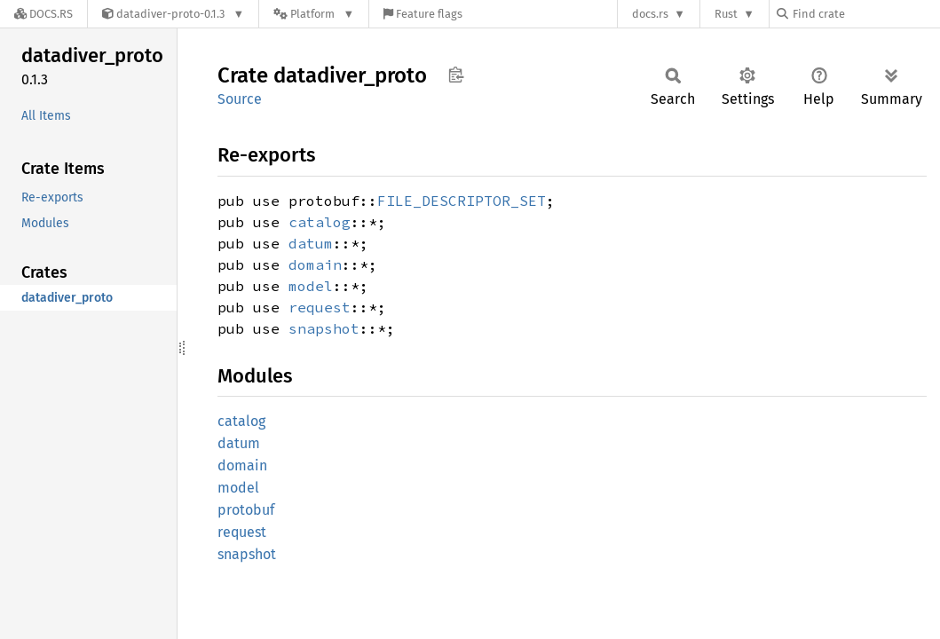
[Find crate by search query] (865, 14)
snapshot (323, 328)
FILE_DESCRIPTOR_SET (461, 200)
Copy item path (455, 74)
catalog (319, 222)
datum (310, 243)
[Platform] (313, 14)
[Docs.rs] (43, 14)
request (319, 307)
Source (239, 99)
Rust (726, 13)
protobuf (245, 509)
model (310, 286)
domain (315, 264)
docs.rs (650, 13)
